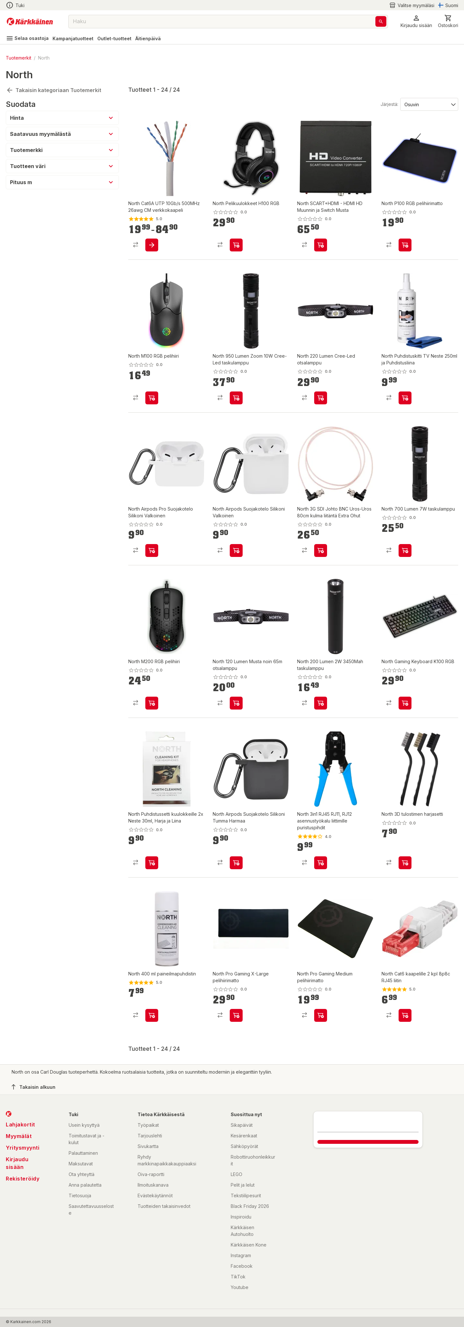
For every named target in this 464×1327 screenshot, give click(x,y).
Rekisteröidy (22, 1178)
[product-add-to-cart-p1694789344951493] (320, 397)
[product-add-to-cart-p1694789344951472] (236, 862)
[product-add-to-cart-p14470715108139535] (151, 1015)
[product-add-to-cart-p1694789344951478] (405, 703)
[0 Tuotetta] (448, 21)
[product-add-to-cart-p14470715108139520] (236, 1015)
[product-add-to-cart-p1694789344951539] (151, 862)
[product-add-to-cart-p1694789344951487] (236, 550)
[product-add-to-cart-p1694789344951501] (236, 703)
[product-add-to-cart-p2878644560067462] (320, 862)
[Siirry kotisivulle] (30, 21)
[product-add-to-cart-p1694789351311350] (405, 862)
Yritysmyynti (22, 1147)
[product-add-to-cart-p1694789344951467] (151, 397)
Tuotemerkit (18, 58)
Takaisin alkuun (33, 1087)
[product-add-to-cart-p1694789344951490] (320, 245)
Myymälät (19, 1136)
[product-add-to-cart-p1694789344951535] (320, 550)
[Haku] (380, 21)
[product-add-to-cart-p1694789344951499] (236, 397)
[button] (416, 21)
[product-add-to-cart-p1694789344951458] (405, 397)
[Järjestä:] (429, 104)
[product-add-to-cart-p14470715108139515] (320, 1015)
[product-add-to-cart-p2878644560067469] (151, 245)
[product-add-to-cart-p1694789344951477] (236, 245)
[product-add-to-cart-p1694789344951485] (405, 550)
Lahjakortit (20, 1124)
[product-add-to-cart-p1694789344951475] (405, 245)
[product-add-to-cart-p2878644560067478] (405, 1015)
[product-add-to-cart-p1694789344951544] (151, 550)
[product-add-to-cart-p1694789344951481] (320, 703)
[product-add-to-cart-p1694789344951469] (151, 703)
